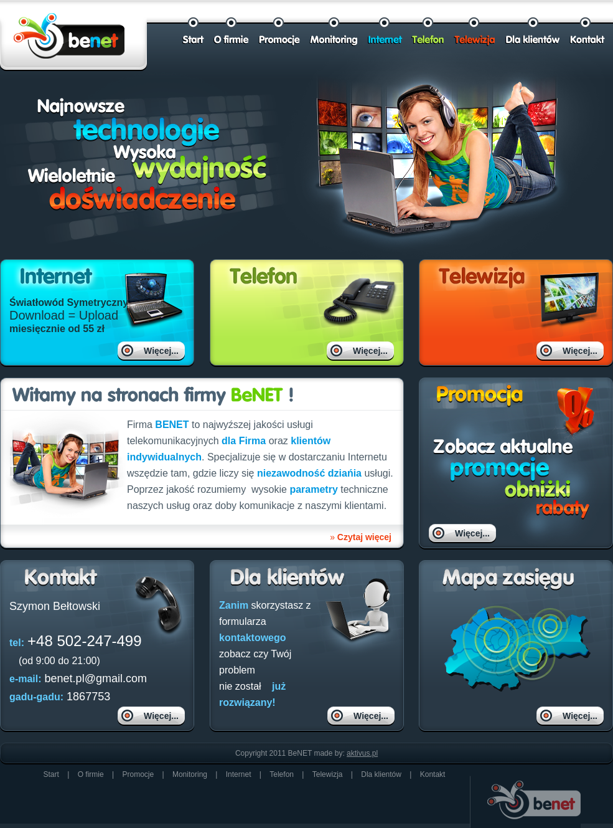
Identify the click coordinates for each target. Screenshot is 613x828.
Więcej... (161, 351)
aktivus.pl (362, 753)
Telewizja (327, 774)
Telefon (281, 774)
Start (51, 774)
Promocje (138, 774)
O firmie (91, 774)
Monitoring (189, 774)
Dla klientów (382, 774)
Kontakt (433, 774)
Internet (238, 774)
